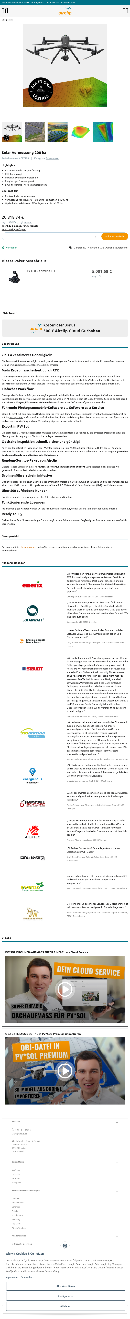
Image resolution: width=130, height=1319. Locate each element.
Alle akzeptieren (66, 1286)
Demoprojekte (28, 546)
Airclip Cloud (16, 417)
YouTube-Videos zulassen (65, 1009)
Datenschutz (27, 1277)
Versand (28, 222)
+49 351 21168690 (22, 1130)
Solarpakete (52, 158)
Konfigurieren (65, 1296)
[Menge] (52, 236)
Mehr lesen (10, 312)
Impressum (11, 1277)
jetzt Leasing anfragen (14, 229)
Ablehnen (65, 1306)
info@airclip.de (20, 1133)
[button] (124, 11)
